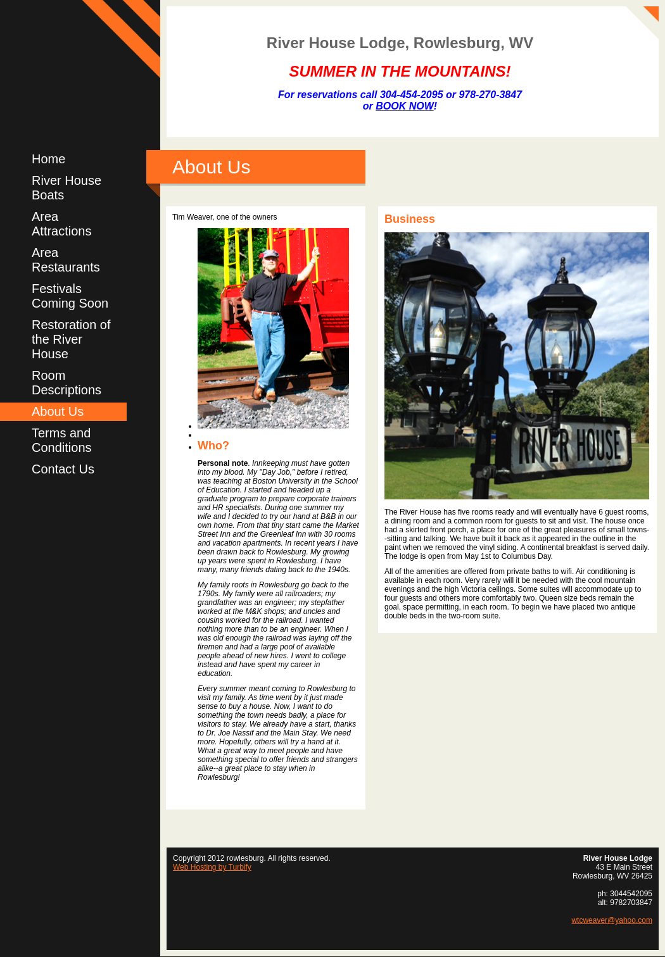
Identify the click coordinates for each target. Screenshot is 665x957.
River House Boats (66, 187)
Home (48, 159)
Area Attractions (61, 224)
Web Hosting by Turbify (212, 867)
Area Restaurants (66, 260)
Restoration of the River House (71, 339)
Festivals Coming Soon (70, 296)
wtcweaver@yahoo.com (611, 920)
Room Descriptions (66, 382)
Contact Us (63, 469)
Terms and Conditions (62, 440)
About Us (58, 411)
